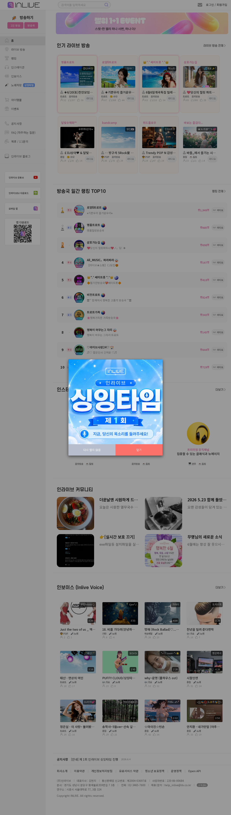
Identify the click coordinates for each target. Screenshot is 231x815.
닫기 (139, 450)
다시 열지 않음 (92, 450)
